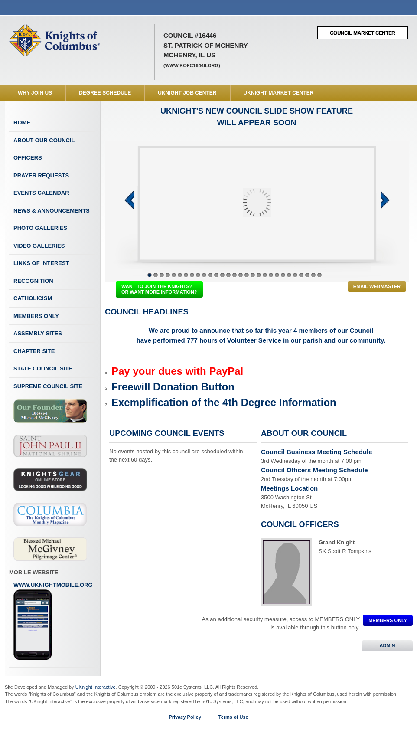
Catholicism (32, 298)
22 (277, 275)
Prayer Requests (41, 175)
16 (240, 275)
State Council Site (42, 368)
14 (228, 275)
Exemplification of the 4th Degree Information (223, 402)
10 (204, 275)
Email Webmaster (377, 286)
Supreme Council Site (47, 386)
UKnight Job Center (187, 93)
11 (210, 275)
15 (234, 275)
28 (313, 275)
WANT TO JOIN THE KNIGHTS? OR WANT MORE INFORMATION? (159, 289)
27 (307, 275)
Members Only (36, 316)
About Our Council (44, 140)
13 (222, 275)
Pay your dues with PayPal (177, 371)
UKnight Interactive (95, 687)
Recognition (33, 281)
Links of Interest (41, 263)
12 (216, 275)
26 (301, 275)
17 (246, 275)
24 (289, 275)
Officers (27, 157)
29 (319, 275)
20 (264, 275)
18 (252, 275)
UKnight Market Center (279, 93)
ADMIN (387, 645)
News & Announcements (51, 210)
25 (295, 275)
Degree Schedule (105, 93)
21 (271, 275)
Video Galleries (39, 245)
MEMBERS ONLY (387, 620)
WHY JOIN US (35, 93)
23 (283, 275)
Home (21, 122)
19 (258, 275)
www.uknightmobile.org (53, 621)
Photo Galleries (40, 228)
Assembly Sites (37, 333)
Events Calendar (41, 193)
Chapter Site (34, 351)
